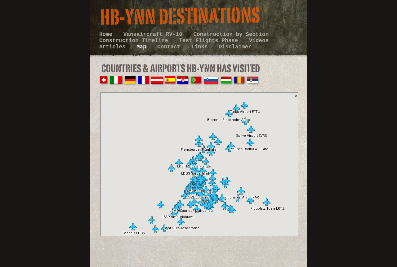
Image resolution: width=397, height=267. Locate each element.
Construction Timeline (135, 41)
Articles (114, 47)
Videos (259, 41)
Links (201, 47)
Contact (170, 47)
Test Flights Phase (210, 41)
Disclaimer (235, 47)
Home (107, 34)
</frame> (199, 164)
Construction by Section (231, 34)
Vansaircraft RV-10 (154, 34)
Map (142, 47)
